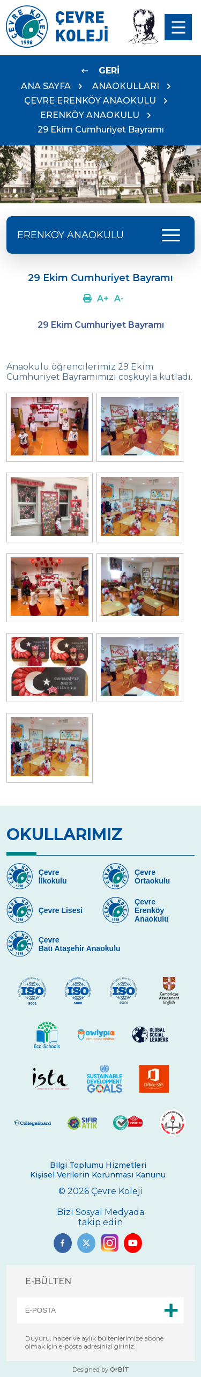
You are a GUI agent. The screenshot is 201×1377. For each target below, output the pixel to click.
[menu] (178, 27)
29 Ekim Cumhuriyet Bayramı (101, 129)
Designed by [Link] (100, 1369)
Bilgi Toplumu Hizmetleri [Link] (98, 1165)
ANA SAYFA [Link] (46, 86)
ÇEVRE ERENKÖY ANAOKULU (90, 100)
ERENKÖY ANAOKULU (89, 115)
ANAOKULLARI (125, 86)
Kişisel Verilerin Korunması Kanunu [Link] (98, 1175)
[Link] (57, 45)
